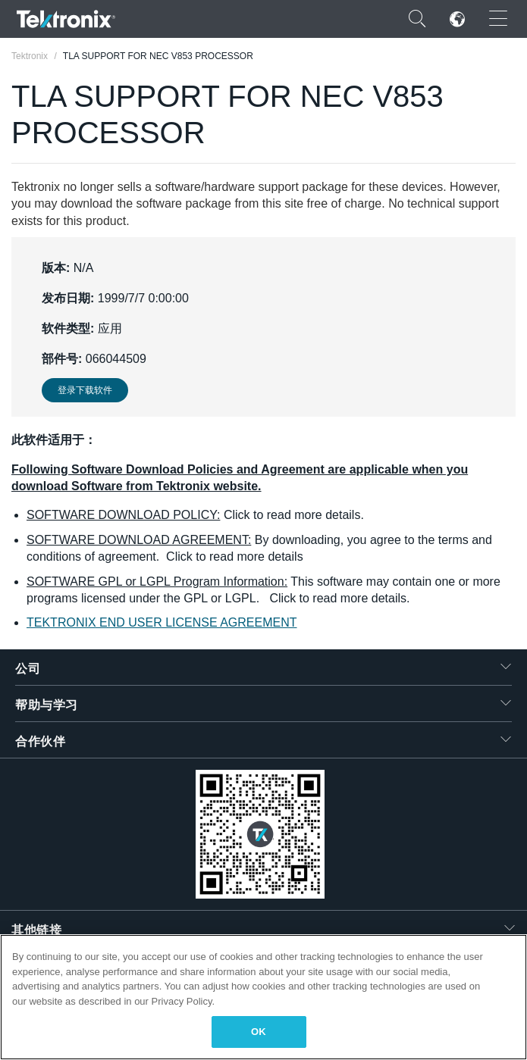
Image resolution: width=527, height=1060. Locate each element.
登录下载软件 (85, 390)
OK (258, 1031)
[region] (263, 997)
